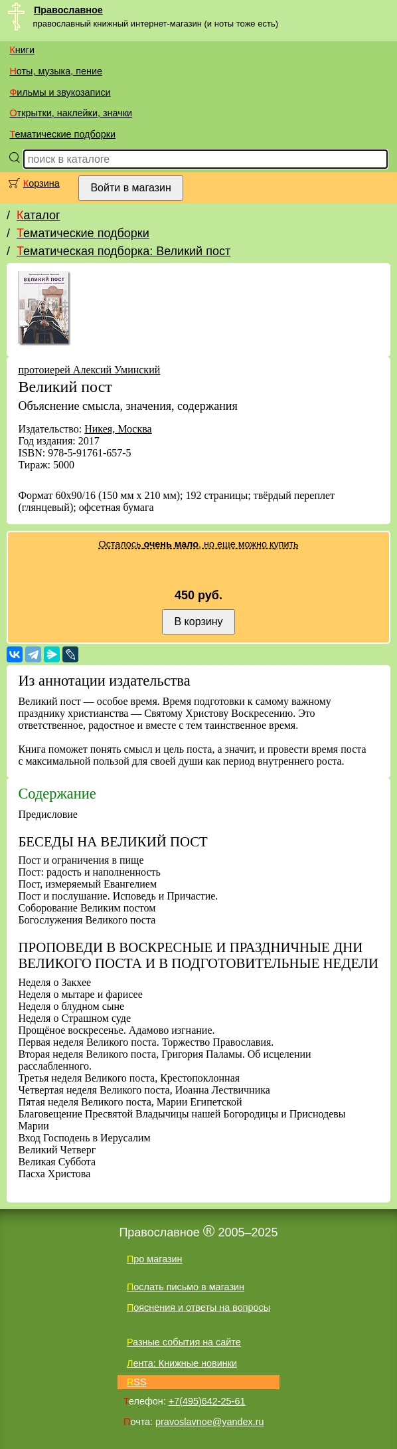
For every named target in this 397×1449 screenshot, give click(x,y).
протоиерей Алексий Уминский (89, 369)
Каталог (38, 215)
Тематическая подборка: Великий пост (123, 251)
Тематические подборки (62, 134)
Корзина (41, 183)
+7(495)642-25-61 (207, 1401)
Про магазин (155, 1259)
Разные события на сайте (184, 1342)
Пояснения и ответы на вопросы (198, 1307)
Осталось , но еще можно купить (198, 544)
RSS (137, 1382)
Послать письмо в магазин (185, 1287)
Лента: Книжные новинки (182, 1363)
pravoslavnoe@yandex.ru (209, 1421)
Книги (22, 50)
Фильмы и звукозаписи (59, 92)
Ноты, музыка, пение (55, 71)
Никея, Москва (118, 429)
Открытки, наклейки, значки (70, 113)
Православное (68, 10)
